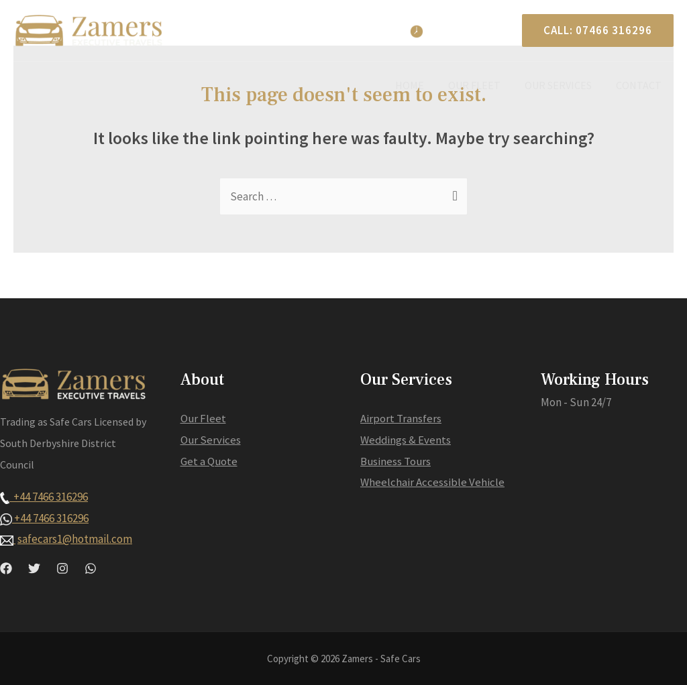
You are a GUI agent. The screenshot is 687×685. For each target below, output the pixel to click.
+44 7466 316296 (44, 496)
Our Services (562, 85)
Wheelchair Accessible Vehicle (432, 482)
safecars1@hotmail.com (74, 539)
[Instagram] (62, 568)
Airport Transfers (400, 418)
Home (419, 85)
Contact (640, 85)
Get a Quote (209, 461)
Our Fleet (481, 85)
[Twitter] (34, 568)
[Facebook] (6, 568)
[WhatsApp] (91, 568)
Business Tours (396, 461)
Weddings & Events (406, 439)
